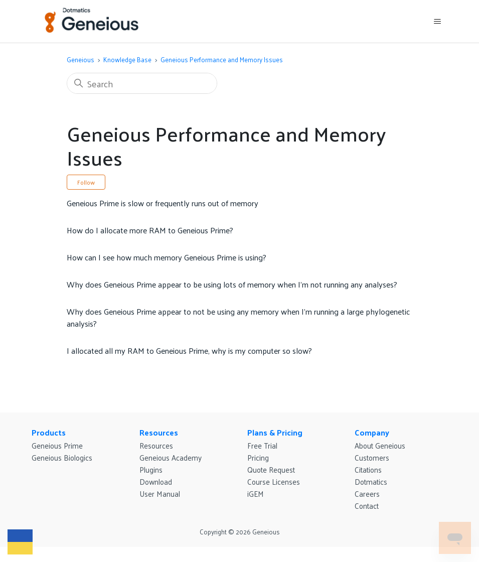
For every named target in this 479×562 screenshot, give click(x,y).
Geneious (80, 59)
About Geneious (380, 445)
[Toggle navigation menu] (437, 22)
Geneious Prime (57, 445)
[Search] (142, 83)
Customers (372, 457)
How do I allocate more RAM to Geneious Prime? (150, 230)
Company (372, 432)
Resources (158, 432)
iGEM (255, 493)
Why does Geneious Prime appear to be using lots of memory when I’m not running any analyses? (232, 284)
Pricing (258, 457)
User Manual (159, 493)
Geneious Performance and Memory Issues (222, 59)
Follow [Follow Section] (86, 182)
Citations (368, 469)
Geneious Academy (170, 457)
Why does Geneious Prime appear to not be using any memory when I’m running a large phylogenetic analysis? (238, 317)
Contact (367, 505)
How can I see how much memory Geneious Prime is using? (166, 257)
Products (49, 432)
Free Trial (262, 445)
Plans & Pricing (274, 432)
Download (155, 481)
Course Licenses (273, 481)
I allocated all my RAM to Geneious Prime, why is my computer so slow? (189, 350)
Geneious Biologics (62, 457)
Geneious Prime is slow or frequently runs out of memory (162, 203)
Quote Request (271, 469)
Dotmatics (371, 481)
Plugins (151, 469)
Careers (367, 493)
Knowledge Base (127, 59)
